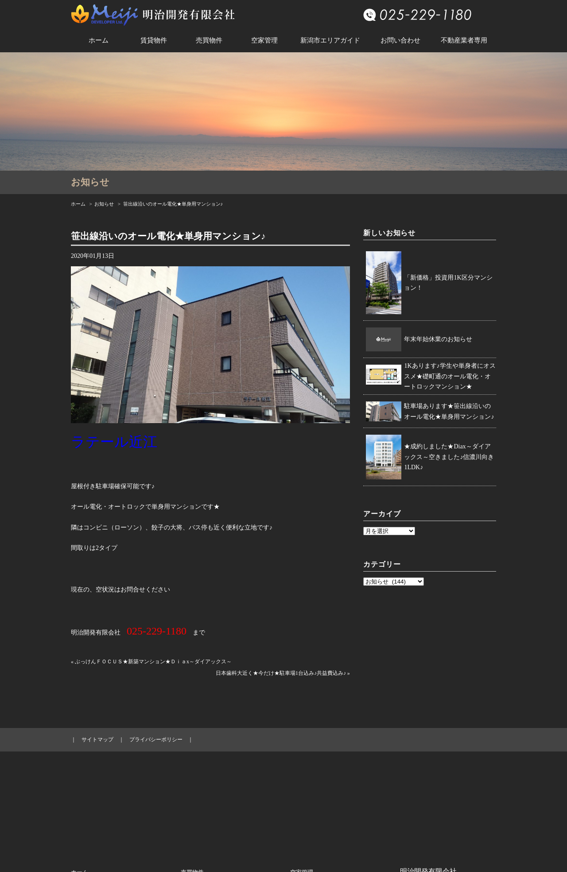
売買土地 (192, 817)
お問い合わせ (400, 40)
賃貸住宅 (82, 803)
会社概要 (301, 788)
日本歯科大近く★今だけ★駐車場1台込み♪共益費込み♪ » (283, 673)
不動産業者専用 (464, 40)
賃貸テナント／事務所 (99, 817)
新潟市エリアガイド (330, 40)
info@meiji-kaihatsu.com (429, 823)
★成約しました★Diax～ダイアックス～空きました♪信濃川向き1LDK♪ (449, 457)
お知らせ (104, 203)
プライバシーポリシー (156, 739)
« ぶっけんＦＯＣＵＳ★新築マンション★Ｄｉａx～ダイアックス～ (151, 661)
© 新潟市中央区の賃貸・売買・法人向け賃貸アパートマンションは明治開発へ (283, 859)
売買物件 (209, 40)
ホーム (99, 40)
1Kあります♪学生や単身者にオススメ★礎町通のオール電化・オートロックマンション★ (449, 376)
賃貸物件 (153, 40)
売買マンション (201, 788)
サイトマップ (97, 739)
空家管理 (264, 40)
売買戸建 (192, 803)
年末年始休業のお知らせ (438, 339)
